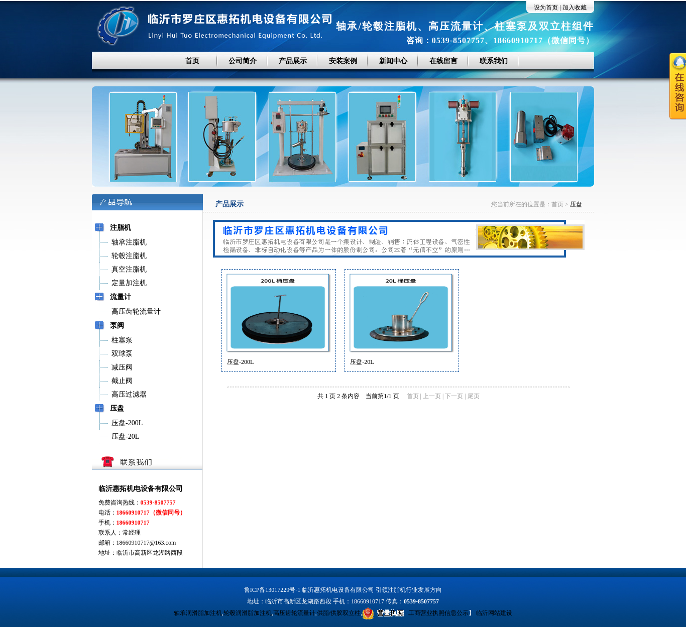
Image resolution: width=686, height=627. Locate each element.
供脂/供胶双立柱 (339, 612)
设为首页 (546, 7)
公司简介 (242, 61)
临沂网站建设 (494, 612)
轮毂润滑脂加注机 (247, 612)
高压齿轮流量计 (294, 612)
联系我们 (494, 61)
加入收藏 (574, 7)
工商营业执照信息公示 (415, 612)
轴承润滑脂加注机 (198, 612)
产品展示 (293, 61)
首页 (192, 61)
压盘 (576, 204)
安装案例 (343, 61)
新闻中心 (393, 61)
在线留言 (443, 61)
